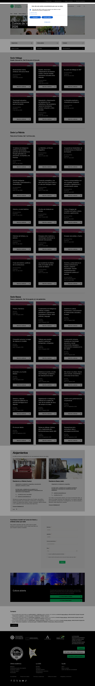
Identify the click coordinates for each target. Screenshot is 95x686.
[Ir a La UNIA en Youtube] (23, 680)
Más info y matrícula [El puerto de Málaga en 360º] (72, 86)
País (48, 548)
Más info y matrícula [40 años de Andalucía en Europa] (47, 222)
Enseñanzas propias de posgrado (18, 668)
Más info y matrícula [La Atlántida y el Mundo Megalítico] (47, 166)
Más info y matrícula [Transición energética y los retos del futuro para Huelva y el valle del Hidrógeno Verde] (47, 195)
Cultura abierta (47, 43)
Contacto (73, 43)
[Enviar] (62, 562)
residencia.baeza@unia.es (60, 493)
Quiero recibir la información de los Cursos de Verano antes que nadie (62, 557)
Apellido (49, 534)
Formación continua (14, 669)
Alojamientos (21, 43)
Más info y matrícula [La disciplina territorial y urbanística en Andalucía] (72, 119)
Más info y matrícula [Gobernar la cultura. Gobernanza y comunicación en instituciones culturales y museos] (72, 325)
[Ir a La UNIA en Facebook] (11, 680)
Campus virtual (47, 1)
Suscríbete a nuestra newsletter (75, 656)
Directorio (38, 668)
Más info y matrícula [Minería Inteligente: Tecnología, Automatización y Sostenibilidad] (21, 195)
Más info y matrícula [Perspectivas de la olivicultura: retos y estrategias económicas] (72, 440)
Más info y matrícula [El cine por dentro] (21, 440)
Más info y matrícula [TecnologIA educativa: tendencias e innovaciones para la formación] (21, 119)
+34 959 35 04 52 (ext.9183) (25, 494)
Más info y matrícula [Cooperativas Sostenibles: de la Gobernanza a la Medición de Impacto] (72, 166)
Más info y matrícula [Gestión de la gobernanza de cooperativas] (72, 413)
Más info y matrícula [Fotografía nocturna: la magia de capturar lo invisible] (21, 358)
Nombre (49, 527)
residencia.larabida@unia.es (24, 496)
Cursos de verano (14, 671)
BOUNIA (38, 666)
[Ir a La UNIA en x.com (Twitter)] (17, 680)
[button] (84, 6)
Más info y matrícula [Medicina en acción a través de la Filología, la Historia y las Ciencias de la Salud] (47, 385)
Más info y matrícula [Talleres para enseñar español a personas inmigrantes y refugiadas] (47, 358)
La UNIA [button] (78, 6)
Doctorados (13, 672)
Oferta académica (15, 663)
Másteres (12, 666)
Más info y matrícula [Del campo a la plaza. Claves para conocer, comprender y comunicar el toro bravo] (72, 385)
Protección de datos (24, 676)
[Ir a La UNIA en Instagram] (14, 680)
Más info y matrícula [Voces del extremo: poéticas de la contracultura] (21, 283)
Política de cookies (52, 676)
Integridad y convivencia (65, 676)
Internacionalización (70, 6)
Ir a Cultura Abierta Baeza (65, 600)
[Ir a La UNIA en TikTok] (26, 680)
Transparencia (39, 672)
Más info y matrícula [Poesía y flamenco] (21, 325)
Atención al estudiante (79, 1)
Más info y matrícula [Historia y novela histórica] (21, 222)
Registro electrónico (68, 1)
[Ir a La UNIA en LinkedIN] (20, 680)
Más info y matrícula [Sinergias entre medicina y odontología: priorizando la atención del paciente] (47, 249)
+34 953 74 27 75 (58, 495)
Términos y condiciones (38, 676)
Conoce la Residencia (18, 506)
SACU (63, 666)
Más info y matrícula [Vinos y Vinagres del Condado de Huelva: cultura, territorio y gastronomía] (72, 222)
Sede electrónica (57, 1)
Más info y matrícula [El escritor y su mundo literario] (21, 385)
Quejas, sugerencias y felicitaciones (74, 652)
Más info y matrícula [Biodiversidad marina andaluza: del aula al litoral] (21, 86)
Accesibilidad (13, 676)
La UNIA (38, 663)
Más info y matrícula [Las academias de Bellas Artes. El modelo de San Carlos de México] (47, 283)
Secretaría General (40, 669)
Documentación (73, 48)
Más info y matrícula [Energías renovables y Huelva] (72, 249)
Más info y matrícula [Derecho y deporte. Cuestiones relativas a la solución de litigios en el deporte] (21, 413)
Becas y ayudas (21, 48)
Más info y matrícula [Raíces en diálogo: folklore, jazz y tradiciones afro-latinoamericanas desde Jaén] (47, 440)
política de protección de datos (58, 554)
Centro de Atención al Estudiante (69, 669)
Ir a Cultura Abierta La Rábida (65, 596)
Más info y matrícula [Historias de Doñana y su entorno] (21, 249)
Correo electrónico (51, 541)
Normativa (47, 48)
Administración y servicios (42, 671)
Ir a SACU (13, 625)
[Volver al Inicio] (16, 6)
